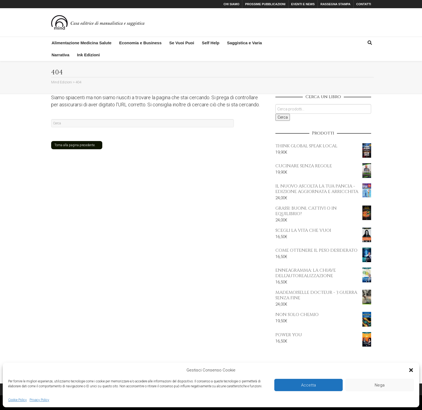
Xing (61, 4)
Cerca (283, 117)
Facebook (69, 4)
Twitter (77, 4)
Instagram (85, 4)
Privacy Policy (39, 400)
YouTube (93, 4)
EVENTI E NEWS (303, 4)
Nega (380, 385)
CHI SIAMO (231, 4)
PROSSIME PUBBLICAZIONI (265, 4)
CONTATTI (363, 4)
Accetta (308, 385)
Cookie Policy (17, 400)
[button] (411, 370)
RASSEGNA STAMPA (336, 4)
